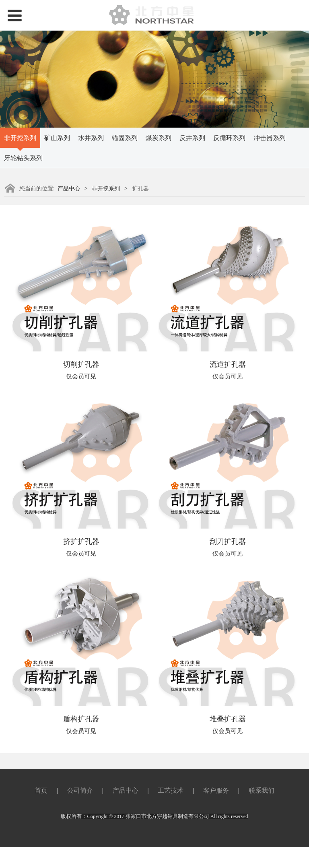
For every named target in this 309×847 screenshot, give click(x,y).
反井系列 (192, 137)
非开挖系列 (20, 137)
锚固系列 (125, 137)
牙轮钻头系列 (23, 157)
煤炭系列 (158, 137)
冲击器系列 (269, 137)
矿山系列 (57, 137)
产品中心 (69, 188)
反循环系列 (229, 137)
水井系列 (91, 137)
